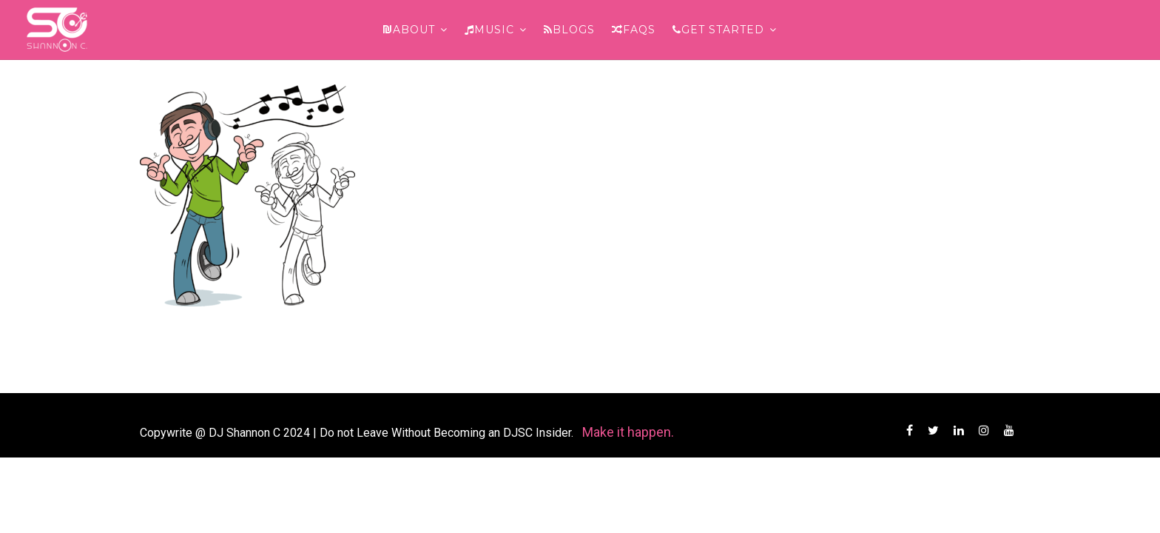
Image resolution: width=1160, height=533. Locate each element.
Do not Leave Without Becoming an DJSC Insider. (448, 433)
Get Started (718, 29)
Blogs (569, 29)
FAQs (633, 29)
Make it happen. (628, 432)
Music (489, 29)
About (409, 29)
